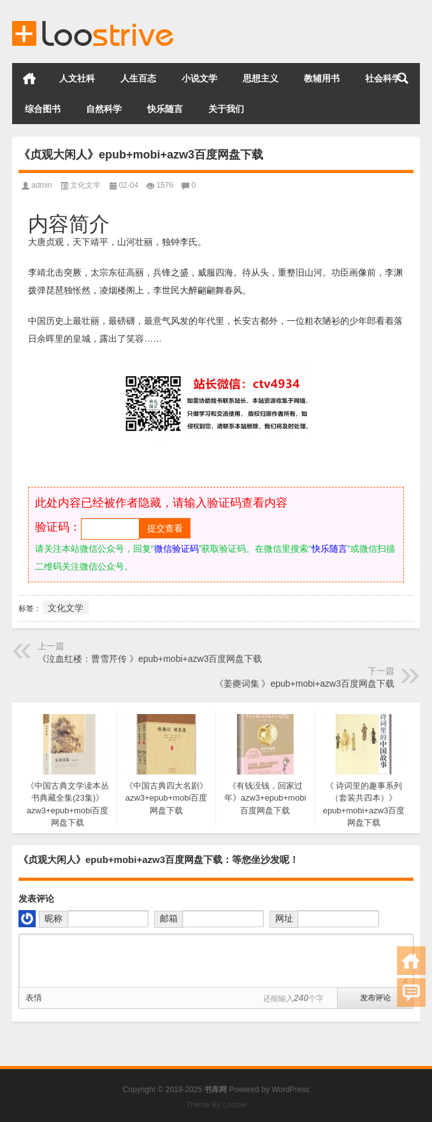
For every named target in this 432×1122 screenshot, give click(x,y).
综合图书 (43, 109)
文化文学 (85, 185)
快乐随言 (165, 109)
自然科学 (104, 109)
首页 (29, 78)
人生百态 (138, 78)
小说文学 (199, 78)
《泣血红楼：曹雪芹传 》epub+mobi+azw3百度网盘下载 (150, 659)
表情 (33, 997)
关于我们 (226, 109)
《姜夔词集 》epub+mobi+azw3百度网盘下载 (304, 683)
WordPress (290, 1089)
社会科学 (383, 78)
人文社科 (77, 78)
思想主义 (260, 78)
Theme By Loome (216, 1104)
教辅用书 (322, 78)
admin (41, 185)
